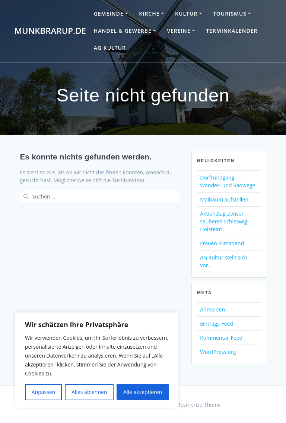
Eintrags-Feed (216, 323)
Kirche (149, 13)
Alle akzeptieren (142, 391)
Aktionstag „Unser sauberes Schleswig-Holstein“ (224, 221)
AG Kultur (110, 47)
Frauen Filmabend (222, 243)
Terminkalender (231, 30)
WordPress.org (218, 351)
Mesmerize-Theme (198, 404)
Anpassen (43, 391)
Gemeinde (109, 13)
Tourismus (230, 13)
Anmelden (212, 309)
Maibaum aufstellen (224, 199)
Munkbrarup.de (50, 31)
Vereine (178, 30)
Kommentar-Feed (221, 337)
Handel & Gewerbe (123, 30)
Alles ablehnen (89, 391)
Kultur (186, 13)
